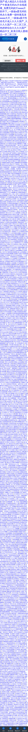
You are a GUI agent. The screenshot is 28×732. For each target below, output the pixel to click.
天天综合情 (7, 613)
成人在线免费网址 (18, 250)
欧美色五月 (23, 128)
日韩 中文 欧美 (9, 112)
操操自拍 (16, 266)
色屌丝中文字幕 (22, 103)
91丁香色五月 (23, 392)
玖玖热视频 (24, 538)
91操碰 (17, 225)
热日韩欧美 (23, 285)
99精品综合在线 (21, 640)
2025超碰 (4, 351)
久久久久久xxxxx (9, 148)
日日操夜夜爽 (3, 392)
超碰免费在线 (9, 457)
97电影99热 (21, 429)
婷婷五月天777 (18, 319)
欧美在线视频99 (21, 605)
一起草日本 (20, 384)
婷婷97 (14, 288)
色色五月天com (4, 304)
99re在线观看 (5, 674)
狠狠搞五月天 (13, 445)
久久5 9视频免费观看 (17, 629)
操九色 (7, 703)
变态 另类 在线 (4, 545)
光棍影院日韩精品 (15, 654)
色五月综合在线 (19, 695)
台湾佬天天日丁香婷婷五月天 (13, 426)
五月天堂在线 (23, 401)
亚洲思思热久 (22, 470)
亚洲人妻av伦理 (13, 395)
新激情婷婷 (20, 139)
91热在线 (24, 534)
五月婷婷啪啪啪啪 (22, 299)
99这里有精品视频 (11, 117)
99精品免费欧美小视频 (18, 618)
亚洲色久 (11, 332)
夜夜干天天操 (12, 476)
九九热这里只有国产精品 (15, 296)
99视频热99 (3, 183)
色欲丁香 (20, 698)
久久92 (15, 271)
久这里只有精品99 (14, 481)
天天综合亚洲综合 (19, 712)
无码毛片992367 (4, 640)
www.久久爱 (11, 414)
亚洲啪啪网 (9, 501)
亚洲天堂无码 (5, 478)
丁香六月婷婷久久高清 (6, 338)
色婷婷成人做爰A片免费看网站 (19, 569)
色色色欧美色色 (18, 216)
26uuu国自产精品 (18, 443)
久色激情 (14, 258)
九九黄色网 (19, 179)
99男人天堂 (18, 674)
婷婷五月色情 (10, 473)
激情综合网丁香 (6, 390)
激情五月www (23, 481)
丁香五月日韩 (13, 698)
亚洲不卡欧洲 (12, 220)
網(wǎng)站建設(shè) (9, 69)
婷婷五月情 (14, 662)
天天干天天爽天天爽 (12, 450)
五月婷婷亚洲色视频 (12, 203)
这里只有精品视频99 (18, 610)
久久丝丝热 (11, 498)
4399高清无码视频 (16, 359)
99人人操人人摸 (13, 194)
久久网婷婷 (7, 690)
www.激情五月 (10, 374)
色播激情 (13, 264)
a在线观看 (2, 146)
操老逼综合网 (23, 483)
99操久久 (12, 703)
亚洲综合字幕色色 (11, 384)
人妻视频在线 (3, 349)
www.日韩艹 (9, 539)
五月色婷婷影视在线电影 (8, 600)
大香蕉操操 (13, 692)
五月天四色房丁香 (8, 293)
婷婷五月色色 (15, 330)
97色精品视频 (15, 549)
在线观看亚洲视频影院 (14, 159)
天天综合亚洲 (7, 170)
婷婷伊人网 (6, 516)
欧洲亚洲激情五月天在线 (10, 307)
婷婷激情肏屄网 (4, 682)
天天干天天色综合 (19, 486)
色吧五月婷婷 (23, 201)
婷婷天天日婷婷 (22, 354)
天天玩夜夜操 (18, 142)
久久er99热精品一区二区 (6, 717)
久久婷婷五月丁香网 (15, 249)
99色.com (2, 410)
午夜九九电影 (17, 616)
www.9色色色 (3, 498)
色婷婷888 (18, 370)
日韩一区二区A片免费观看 (9, 398)
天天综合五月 (10, 142)
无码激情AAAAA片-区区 (13, 201)
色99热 (11, 616)
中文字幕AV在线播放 (15, 377)
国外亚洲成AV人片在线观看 (11, 556)
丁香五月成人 (20, 720)
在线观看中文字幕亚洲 (11, 547)
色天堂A (2, 593)
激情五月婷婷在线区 (17, 310)
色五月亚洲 (15, 665)
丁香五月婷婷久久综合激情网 (19, 230)
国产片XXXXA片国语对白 (8, 274)
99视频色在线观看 (22, 418)
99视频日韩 (10, 663)
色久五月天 (14, 255)
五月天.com (12, 385)
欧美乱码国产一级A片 (15, 145)
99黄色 (18, 591)
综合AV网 (14, 421)
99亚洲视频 (16, 539)
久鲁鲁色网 (8, 593)
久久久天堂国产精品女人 (6, 435)
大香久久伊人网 (21, 208)
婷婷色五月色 (5, 249)
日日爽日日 (21, 223)
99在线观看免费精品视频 (19, 530)
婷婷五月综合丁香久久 (14, 151)
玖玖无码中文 (10, 176)
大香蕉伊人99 (13, 640)
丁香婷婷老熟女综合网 (14, 555)
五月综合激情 (23, 528)
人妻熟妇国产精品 (14, 308)
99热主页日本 (3, 597)
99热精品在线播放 (20, 497)
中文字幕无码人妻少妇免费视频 (15, 95)
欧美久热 (21, 346)
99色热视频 (20, 340)
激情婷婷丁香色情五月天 (14, 704)
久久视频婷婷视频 (10, 475)
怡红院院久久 (23, 619)
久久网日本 (19, 106)
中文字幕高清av (15, 390)
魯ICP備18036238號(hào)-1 (14, 66)
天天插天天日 (20, 589)
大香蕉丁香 (23, 591)
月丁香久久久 (20, 701)
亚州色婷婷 (3, 203)
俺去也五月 (13, 468)
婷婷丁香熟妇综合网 (19, 282)
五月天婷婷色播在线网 (10, 115)
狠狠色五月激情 (4, 571)
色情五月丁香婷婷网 (5, 305)
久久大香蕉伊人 (13, 710)
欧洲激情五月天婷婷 (14, 267)
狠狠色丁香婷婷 (20, 580)
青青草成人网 (3, 588)
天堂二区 (19, 432)
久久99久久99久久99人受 (16, 157)
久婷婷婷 (19, 360)
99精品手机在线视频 (5, 577)
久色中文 (13, 179)
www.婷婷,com (21, 277)
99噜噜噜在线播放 (8, 641)
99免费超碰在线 (21, 379)
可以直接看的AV (9, 286)
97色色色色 (5, 175)
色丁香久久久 (14, 181)
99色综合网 (3, 184)
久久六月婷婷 (7, 619)
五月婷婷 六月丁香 (16, 198)
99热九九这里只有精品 (16, 478)
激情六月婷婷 (15, 633)
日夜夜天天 (14, 624)
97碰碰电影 (21, 577)
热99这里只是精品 (13, 622)
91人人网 (7, 299)
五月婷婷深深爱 (13, 103)
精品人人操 (15, 211)
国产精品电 (22, 266)
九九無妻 (2, 404)
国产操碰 (20, 307)
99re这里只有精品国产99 (11, 365)
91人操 (21, 308)
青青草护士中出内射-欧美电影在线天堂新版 (16, 666)
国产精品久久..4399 (17, 630)
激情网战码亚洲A (8, 341)
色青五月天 (10, 90)
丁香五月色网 (11, 626)
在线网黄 (20, 256)
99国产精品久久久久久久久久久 (16, 123)
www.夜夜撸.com (12, 393)
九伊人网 (19, 228)
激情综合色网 (19, 542)
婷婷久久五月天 (17, 293)
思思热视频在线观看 (8, 275)
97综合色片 (7, 242)
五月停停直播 (16, 520)
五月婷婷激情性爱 (12, 588)
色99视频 (16, 492)
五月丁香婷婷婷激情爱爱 (10, 512)
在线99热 (6, 709)
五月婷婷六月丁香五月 (8, 412)
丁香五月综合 (5, 153)
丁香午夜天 (8, 198)
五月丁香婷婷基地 (16, 607)
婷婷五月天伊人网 (6, 164)
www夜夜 (13, 388)
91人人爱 (11, 175)
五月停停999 (15, 619)
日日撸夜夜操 (12, 451)
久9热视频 (6, 234)
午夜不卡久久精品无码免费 (9, 333)
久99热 (8, 244)
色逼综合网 (10, 523)
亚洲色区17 (5, 327)
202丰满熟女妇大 (12, 699)
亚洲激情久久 (7, 258)
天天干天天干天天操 (9, 497)
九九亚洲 (15, 663)
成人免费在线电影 (20, 192)
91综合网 (23, 420)
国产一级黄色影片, (13, 368)
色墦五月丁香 (12, 682)
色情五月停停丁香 (20, 126)
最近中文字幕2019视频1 (13, 462)
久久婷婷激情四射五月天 (10, 599)
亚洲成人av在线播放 (18, 362)
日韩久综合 (6, 563)
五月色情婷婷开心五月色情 (15, 519)
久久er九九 (5, 414)
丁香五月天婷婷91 (16, 690)
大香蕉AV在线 (12, 720)
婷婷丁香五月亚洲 (20, 582)
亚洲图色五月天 (6, 456)
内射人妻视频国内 (8, 610)
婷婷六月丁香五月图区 (21, 525)
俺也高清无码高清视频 (20, 544)
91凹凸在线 (16, 472)
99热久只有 (5, 106)
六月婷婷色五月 (23, 578)
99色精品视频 (23, 479)
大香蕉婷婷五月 (15, 594)
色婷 (26, 393)
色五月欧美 (13, 615)
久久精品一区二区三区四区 (13, 621)
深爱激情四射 (15, 381)
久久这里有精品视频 (11, 608)
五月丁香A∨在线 (4, 395)
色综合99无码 (20, 676)
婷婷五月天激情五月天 (20, 156)
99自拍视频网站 (17, 338)
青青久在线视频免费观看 (15, 415)
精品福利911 (19, 280)
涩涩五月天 (24, 552)
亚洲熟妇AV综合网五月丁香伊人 (17, 648)
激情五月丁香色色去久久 (17, 456)
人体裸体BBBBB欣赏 (18, 707)
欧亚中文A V (3, 90)
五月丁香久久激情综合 (6, 530)
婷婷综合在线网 (4, 710)
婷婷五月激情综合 (18, 363)
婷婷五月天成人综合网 (14, 668)
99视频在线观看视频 (12, 673)
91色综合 (19, 682)
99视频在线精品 (6, 162)
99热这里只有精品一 (7, 399)
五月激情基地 (9, 294)
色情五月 (16, 329)
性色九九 (6, 646)
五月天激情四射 (21, 662)
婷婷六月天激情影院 (14, 679)
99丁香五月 (24, 434)
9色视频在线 (10, 578)
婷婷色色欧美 (13, 406)
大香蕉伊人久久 (22, 724)
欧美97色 (23, 176)
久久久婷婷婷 (15, 128)
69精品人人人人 (12, 349)
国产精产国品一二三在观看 (17, 516)
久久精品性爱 (14, 407)
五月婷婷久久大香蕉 (20, 693)
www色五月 (10, 401)
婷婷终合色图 (5, 692)
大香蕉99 (19, 558)
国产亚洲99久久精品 (15, 153)
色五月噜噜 (24, 190)
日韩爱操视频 (9, 329)
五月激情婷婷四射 (23, 289)
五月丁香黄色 (15, 164)
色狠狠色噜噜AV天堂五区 (8, 335)
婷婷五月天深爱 (21, 117)
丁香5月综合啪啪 (12, 637)
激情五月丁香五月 (9, 604)
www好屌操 (11, 205)
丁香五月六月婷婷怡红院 (18, 189)
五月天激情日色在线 (10, 143)
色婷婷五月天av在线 (11, 247)
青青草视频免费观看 (20, 286)
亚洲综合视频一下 (18, 641)
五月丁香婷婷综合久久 (17, 242)
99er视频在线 (21, 93)
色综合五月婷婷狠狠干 (14, 448)
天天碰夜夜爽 (24, 348)
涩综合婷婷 (14, 299)
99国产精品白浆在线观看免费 (13, 534)
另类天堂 (8, 146)
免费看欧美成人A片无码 (15, 131)
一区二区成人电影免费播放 (20, 501)
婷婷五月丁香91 (4, 481)
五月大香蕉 (17, 175)
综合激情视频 (3, 245)
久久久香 (17, 321)
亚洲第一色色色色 (9, 712)
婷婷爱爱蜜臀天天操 (20, 351)
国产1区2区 (13, 200)
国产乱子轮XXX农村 (18, 294)
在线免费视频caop (7, 101)
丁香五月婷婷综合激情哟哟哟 (18, 611)
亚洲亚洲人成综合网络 (8, 495)
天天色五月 (6, 260)
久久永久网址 (3, 527)
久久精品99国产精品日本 (9, 508)
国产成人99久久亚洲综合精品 (16, 315)
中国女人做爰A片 (7, 437)
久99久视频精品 (10, 410)
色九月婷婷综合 (4, 208)
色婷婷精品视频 (21, 227)
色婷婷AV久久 (12, 676)
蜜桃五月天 (5, 648)
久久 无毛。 (17, 495)
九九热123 (10, 245)
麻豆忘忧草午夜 (17, 140)
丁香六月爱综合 (13, 93)
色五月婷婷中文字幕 (8, 99)
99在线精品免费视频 (14, 154)
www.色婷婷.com (19, 685)
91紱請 (12, 132)
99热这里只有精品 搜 (13, 517)
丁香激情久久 (14, 231)
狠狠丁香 (6, 406)
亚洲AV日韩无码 (14, 104)
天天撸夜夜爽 (18, 626)
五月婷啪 (17, 461)
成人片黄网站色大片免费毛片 (14, 572)
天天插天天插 (5, 615)
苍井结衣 (5, 476)
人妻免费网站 (20, 553)
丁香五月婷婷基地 (11, 239)
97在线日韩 (17, 176)
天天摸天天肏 (19, 442)
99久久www (21, 710)
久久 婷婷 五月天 (8, 494)
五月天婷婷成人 (14, 244)
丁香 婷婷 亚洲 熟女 (13, 344)
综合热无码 (14, 146)
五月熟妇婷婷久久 (23, 512)
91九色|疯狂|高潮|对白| (11, 429)
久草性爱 (19, 239)
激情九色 (7, 404)
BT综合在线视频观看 (8, 685)
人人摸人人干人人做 (19, 498)
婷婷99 (15, 209)
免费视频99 (7, 280)
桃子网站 (21, 395)
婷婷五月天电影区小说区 (8, 318)
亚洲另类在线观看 (10, 564)
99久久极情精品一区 (8, 269)
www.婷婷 (23, 563)
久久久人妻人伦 (23, 181)
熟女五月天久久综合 (16, 272)
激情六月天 (22, 329)
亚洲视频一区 (7, 633)
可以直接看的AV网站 (5, 630)
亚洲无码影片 (22, 586)
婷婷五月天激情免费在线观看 (15, 238)
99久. (1, 260)
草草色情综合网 (19, 135)
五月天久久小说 (22, 622)
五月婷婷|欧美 (15, 490)
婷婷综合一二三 (21, 255)
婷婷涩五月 (8, 629)
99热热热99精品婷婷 (11, 574)
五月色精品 (8, 288)
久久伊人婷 (19, 335)
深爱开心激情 (19, 635)
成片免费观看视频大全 (18, 322)
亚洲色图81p (15, 101)
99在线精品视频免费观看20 (19, 183)
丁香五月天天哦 (18, 567)
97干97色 (9, 211)
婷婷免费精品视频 (19, 234)
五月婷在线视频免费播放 (17, 297)
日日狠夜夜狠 (24, 484)
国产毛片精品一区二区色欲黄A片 (15, 343)
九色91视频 (5, 154)
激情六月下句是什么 (21, 681)
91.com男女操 (22, 211)
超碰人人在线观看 (6, 313)
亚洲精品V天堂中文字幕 (8, 525)
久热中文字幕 (11, 487)
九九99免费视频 (15, 396)
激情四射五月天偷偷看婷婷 (15, 357)
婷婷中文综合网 (11, 370)
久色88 (18, 563)
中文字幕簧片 (21, 393)
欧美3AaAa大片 (9, 216)
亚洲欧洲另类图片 (8, 109)
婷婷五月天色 (20, 115)
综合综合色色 (18, 107)
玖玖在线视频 (5, 227)
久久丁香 (16, 566)
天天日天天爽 (3, 536)
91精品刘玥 (20, 406)
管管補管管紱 (6, 662)
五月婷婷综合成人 (5, 104)
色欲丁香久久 (3, 355)
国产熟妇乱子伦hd (13, 597)
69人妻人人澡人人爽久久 (9, 337)
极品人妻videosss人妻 (12, 586)
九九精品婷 (5, 519)
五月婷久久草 (11, 195)
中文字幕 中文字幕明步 (9, 542)
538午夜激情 (7, 602)
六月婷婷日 (18, 509)
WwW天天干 (20, 333)
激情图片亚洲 (3, 505)
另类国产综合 (21, 531)
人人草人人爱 (6, 186)
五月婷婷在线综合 (12, 467)
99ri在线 (7, 558)
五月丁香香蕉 (23, 390)
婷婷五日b (2, 244)
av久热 (2, 231)
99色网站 (21, 121)
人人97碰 (4, 635)
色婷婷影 (2, 484)
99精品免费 (13, 563)
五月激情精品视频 (13, 545)
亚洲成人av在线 (15, 305)
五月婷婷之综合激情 (15, 260)
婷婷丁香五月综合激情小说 (9, 706)
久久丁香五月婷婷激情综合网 (8, 300)
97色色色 (11, 234)
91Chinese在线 (4, 332)
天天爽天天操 (15, 285)
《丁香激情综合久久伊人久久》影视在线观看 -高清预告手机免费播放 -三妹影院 (14, 465)
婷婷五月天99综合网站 (8, 575)
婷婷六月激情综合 (11, 114)
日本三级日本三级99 (14, 219)
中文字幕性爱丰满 (23, 203)
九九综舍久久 (12, 721)
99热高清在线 (9, 431)
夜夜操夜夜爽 (7, 409)
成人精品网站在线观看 (22, 195)
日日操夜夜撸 (10, 197)
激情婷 (6, 676)
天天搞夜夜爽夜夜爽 (18, 585)
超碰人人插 (19, 600)
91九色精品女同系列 (13, 346)
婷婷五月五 (22, 368)
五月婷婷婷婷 (3, 668)
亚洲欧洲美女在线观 (20, 269)
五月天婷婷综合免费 (18, 677)
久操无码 (12, 178)
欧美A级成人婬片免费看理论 (11, 596)
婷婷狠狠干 (3, 197)
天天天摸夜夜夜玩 (22, 409)
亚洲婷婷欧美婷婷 (22, 337)
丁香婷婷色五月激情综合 (9, 376)
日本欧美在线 (12, 423)
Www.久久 (3, 470)
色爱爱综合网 (23, 503)
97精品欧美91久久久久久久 (17, 283)
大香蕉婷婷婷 (20, 200)
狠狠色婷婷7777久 (5, 192)
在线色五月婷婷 (17, 172)
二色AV (4, 632)
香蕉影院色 (3, 580)
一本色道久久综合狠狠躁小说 (11, 511)
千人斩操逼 (13, 418)
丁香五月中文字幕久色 (6, 150)
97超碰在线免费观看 (5, 514)
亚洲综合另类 (17, 112)
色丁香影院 (9, 632)
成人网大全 (17, 401)
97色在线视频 (3, 420)
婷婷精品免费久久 (6, 684)
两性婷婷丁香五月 (22, 403)
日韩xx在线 (17, 687)
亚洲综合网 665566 (15, 96)
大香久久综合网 (8, 362)
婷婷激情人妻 (7, 128)
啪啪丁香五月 (19, 414)
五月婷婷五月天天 (18, 494)
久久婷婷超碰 (5, 415)
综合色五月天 (16, 110)
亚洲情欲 (16, 578)
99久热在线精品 (9, 695)
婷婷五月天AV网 (9, 321)
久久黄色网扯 (10, 135)
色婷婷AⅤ (24, 90)
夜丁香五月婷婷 (18, 583)
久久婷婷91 (6, 200)
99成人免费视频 (15, 162)
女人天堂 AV (20, 98)
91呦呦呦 (13, 701)
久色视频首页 (9, 352)
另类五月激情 (19, 318)
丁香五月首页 (10, 509)
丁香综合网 (16, 109)
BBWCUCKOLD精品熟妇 (17, 261)
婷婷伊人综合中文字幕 (8, 693)
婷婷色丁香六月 (8, 110)
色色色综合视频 (6, 569)
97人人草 (10, 233)
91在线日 (6, 223)
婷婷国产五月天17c (15, 326)
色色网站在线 (11, 351)
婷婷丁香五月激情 (8, 489)
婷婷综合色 (7, 231)
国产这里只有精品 (11, 417)
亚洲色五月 (18, 410)
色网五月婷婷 (22, 365)
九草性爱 (23, 616)
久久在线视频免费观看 (17, 241)
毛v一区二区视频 (11, 506)
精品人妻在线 (23, 244)
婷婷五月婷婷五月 (19, 132)
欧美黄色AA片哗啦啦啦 (19, 489)
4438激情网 (24, 520)
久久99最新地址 (8, 209)
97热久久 (2, 621)
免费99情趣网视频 (16, 118)
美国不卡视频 (6, 688)
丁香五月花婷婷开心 (18, 632)
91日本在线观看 (7, 311)
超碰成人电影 (18, 197)
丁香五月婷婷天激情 (17, 602)
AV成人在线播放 (21, 508)
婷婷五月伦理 (12, 106)
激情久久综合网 (19, 236)
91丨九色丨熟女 (16, 552)
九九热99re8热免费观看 (10, 222)
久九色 (23, 150)
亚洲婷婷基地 (5, 698)
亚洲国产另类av (18, 253)
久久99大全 (6, 96)
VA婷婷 (25, 242)
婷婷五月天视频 (8, 677)
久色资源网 (8, 549)
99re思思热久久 (8, 538)
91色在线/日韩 (18, 206)
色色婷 (15, 435)
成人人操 (17, 420)
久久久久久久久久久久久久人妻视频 (9, 528)
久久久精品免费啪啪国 (9, 126)
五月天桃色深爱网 (20, 643)
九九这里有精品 (22, 638)
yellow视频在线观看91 (21, 373)
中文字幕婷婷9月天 (13, 500)
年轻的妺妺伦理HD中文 (8, 165)
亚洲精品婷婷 (23, 472)
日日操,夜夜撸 (9, 266)
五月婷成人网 (18, 649)
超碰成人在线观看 (11, 263)
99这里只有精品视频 (13, 483)
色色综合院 (19, 274)
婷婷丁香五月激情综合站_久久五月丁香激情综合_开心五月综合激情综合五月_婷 (14, 387)
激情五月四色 (22, 170)
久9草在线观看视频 (13, 355)
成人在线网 (23, 321)
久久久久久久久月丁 (19, 717)
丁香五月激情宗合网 (20, 703)
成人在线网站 (12, 561)
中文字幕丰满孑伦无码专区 (9, 340)
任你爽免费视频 (13, 289)
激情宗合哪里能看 (14, 428)
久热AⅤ (14, 541)
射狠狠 (5, 724)
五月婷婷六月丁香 (20, 564)
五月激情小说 (11, 225)
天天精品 (22, 212)
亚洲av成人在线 (11, 582)
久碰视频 (12, 192)
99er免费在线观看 (10, 681)
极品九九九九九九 (15, 688)
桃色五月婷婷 (7, 310)
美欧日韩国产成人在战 (10, 379)
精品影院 (9, 189)
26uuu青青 (20, 721)
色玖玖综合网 (18, 134)
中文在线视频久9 (22, 258)
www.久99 (2, 329)
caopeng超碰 (18, 374)
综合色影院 (5, 720)
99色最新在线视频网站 (21, 575)
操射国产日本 (3, 657)
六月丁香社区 (9, 443)
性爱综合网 (15, 170)
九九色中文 (23, 101)
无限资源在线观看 (12, 252)
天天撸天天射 (3, 483)
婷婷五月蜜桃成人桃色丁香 (17, 217)
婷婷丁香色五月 (13, 223)
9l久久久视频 (13, 227)
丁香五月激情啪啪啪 (14, 659)
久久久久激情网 (15, 212)
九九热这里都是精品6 (13, 522)
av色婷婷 (6, 660)
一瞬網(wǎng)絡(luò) (19, 69)
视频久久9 (16, 431)
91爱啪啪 (9, 183)
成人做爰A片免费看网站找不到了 (16, 92)
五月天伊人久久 (4, 553)
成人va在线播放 (21, 252)
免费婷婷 (12, 674)
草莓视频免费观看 (6, 541)
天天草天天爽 (3, 393)
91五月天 (25, 709)
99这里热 (19, 114)
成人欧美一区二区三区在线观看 (16, 446)
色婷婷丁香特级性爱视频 (9, 98)
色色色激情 (14, 366)
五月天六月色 (17, 332)
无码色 (22, 659)
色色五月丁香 (10, 206)
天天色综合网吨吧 (13, 304)
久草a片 (15, 403)
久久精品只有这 (8, 707)
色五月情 (20, 715)
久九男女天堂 (22, 304)
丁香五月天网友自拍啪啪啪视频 (17, 327)
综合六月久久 (17, 90)
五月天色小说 (16, 348)
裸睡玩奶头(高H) (11, 591)
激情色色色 (21, 588)
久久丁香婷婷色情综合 (9, 643)
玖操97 (4, 501)
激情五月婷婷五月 (6, 479)
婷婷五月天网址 (17, 150)
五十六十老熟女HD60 (13, 527)
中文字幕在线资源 (6, 552)
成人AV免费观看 (21, 220)
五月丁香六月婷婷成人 (12, 470)
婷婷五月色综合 (23, 302)
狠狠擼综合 (11, 657)
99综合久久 (16, 392)
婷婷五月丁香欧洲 (21, 451)
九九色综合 (19, 718)
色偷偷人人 (14, 360)
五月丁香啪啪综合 (8, 585)
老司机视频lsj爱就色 (18, 352)
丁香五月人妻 (13, 354)
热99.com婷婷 (11, 536)
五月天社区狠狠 (6, 359)
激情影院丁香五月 (21, 440)
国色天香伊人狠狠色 (12, 459)
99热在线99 (19, 506)
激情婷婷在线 (3, 522)
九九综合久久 (10, 566)
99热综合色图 (6, 230)
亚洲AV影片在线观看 (14, 125)
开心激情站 (24, 145)
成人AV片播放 (11, 635)
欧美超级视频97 (19, 533)
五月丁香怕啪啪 (7, 285)
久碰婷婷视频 (20, 247)
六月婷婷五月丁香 (14, 646)
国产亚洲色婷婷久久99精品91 (16, 278)
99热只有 (12, 660)
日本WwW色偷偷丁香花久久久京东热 (12, 454)
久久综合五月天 (6, 407)
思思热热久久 (11, 644)
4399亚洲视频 (21, 624)
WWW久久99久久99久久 (9, 432)
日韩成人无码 (15, 560)
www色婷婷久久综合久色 (14, 120)
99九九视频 (5, 659)
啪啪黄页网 (12, 718)
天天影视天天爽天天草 (15, 316)
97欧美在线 (5, 156)
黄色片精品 (22, 560)
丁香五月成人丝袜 (9, 544)
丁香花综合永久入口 (13, 464)
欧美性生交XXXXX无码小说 (11, 424)
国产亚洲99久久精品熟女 (9, 589)
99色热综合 (3, 473)
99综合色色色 (23, 527)
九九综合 (4, 373)
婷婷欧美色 (15, 302)
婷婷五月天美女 (9, 282)
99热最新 (5, 423)
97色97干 (6, 468)
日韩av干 (10, 271)
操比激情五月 (10, 184)
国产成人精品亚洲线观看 (9, 655)
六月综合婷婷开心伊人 (11, 638)
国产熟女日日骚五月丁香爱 (13, 161)
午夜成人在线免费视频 (8, 651)
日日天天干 (13, 324)
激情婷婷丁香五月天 (5, 212)
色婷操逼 (25, 253)
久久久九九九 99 (18, 245)
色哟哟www (17, 190)
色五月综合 (17, 341)
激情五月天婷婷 (21, 699)
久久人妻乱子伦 (17, 457)
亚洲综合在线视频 (21, 468)
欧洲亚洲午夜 (3, 92)
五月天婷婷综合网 (17, 439)
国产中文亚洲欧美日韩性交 (14, 670)
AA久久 (19, 655)
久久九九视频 (23, 596)
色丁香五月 (8, 322)
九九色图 (14, 409)
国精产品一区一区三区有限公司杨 (15, 129)
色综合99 (23, 655)
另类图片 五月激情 (5, 255)
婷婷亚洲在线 (10, 373)
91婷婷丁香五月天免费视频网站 (10, 121)
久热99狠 (2, 539)
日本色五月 (12, 453)
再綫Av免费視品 (19, 205)
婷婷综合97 (14, 627)
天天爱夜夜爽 (20, 417)
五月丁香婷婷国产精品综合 (7, 291)
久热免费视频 (21, 547)
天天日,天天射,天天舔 (16, 404)
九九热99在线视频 (13, 531)
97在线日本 (7, 388)
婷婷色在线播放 (6, 297)
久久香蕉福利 (16, 538)
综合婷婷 (11, 156)
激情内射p (14, 577)
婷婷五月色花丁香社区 (6, 403)
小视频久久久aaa (8, 492)
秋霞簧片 (10, 392)
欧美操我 (13, 280)
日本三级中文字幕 (9, 107)
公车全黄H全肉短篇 (9, 652)
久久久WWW (18, 291)
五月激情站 (22, 231)
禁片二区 (22, 344)
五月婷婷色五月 (12, 505)
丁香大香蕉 (7, 181)
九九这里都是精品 (19, 165)
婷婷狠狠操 (7, 264)
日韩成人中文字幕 (17, 684)
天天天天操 (15, 593)
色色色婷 (2, 503)
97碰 (25, 629)
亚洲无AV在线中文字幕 (19, 437)
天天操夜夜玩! (20, 263)
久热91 (25, 715)
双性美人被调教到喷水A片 (9, 440)
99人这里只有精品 (11, 277)
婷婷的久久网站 (17, 399)
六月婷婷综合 (15, 479)
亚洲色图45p (11, 420)
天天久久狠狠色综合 (5, 624)
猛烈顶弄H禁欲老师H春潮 (7, 486)
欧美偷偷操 (6, 377)
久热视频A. (21, 445)
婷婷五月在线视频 (9, 134)
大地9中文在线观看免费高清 (12, 382)
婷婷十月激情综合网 (8, 723)
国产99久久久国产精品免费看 (16, 550)
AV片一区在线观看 (19, 651)
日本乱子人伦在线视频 (21, 148)
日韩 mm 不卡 (7, 594)
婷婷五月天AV (9, 319)
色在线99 (25, 206)
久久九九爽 (13, 558)
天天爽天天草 (20, 376)
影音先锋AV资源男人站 (14, 434)
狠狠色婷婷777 (22, 222)
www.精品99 (19, 423)
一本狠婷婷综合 (13, 256)
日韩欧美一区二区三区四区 (12, 484)
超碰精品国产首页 (21, 288)
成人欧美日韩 (21, 637)
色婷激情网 (7, 360)
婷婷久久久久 (22, 330)
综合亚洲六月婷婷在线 (11, 605)
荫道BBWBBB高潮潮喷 (16, 709)
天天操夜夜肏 (9, 503)
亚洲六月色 (5, 451)
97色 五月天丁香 (7, 302)
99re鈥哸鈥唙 (21, 459)
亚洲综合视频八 (17, 233)
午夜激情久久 (20, 324)
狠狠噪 (6, 344)
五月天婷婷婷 (15, 514)
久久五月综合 (12, 553)
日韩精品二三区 (11, 580)
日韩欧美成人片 (6, 272)
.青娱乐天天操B (8, 250)
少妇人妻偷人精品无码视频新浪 (12, 173)
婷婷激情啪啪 (3, 205)
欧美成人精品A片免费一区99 (15, 214)
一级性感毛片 (12, 208)
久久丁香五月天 (18, 275)
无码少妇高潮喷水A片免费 (10, 715)
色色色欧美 (3, 374)
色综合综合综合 (10, 583)
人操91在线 (21, 146)
